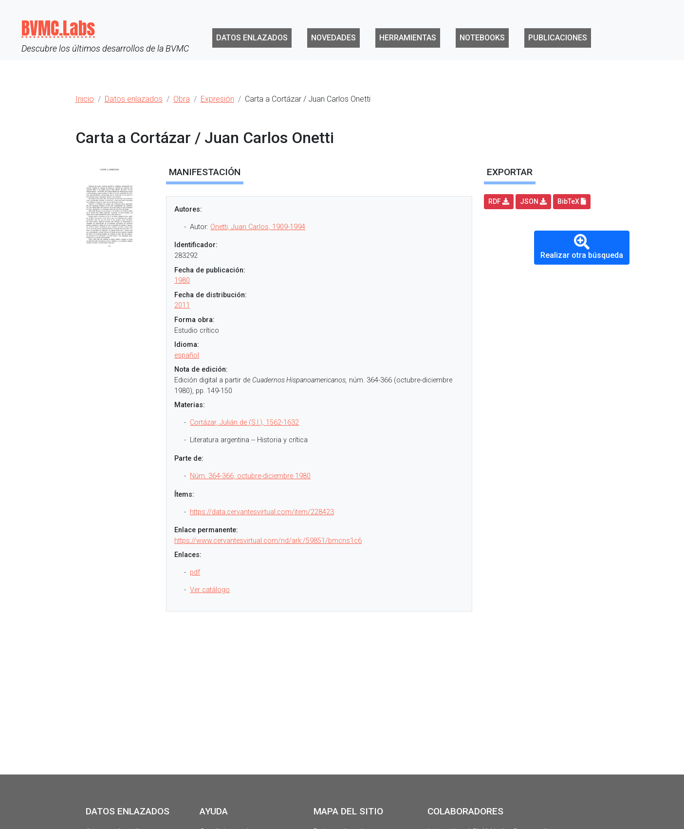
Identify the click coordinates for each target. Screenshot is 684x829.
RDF (498, 201)
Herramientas (407, 37)
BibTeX (571, 201)
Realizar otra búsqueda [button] (581, 247)
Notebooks (482, 37)
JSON (533, 201)
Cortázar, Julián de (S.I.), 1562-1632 (244, 422)
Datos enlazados (252, 37)
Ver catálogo (210, 590)
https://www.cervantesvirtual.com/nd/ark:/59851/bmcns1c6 (268, 541)
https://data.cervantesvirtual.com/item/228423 (262, 512)
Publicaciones (557, 37)
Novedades (333, 37)
